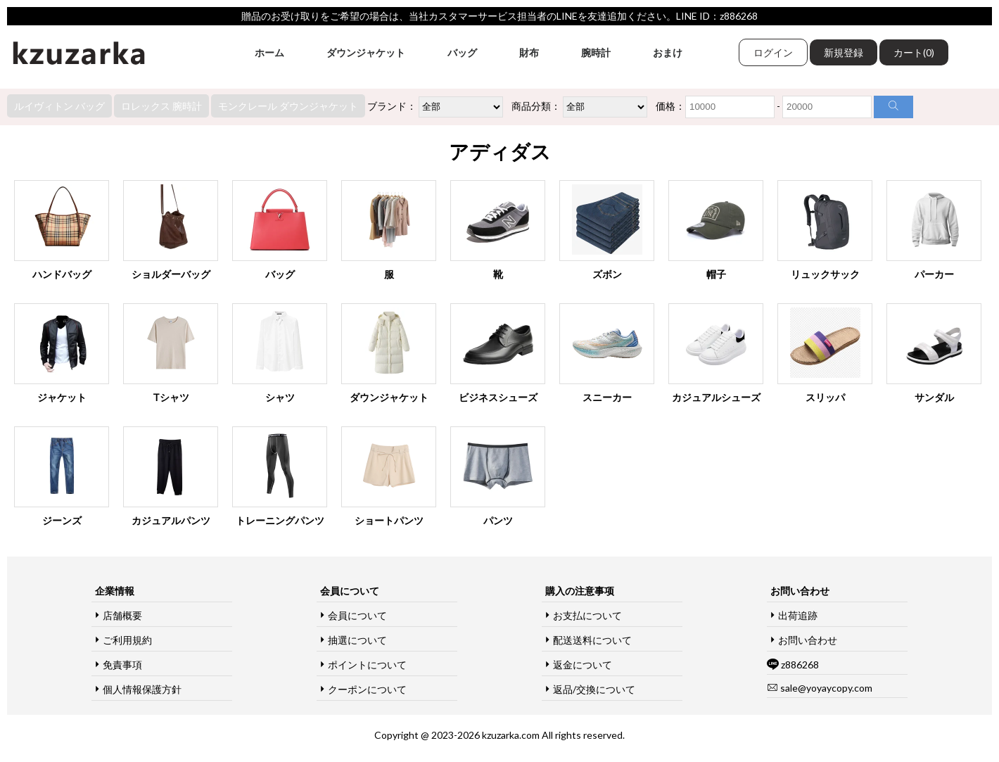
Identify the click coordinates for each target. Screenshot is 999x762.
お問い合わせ (807, 640)
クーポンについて (367, 689)
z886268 (800, 665)
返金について (582, 665)
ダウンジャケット (365, 52)
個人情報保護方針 (142, 689)
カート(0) (913, 52)
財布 (529, 52)
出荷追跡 (797, 615)
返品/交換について (594, 689)
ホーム (269, 52)
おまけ (667, 52)
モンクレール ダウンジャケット (288, 106)
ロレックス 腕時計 (161, 106)
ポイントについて (367, 665)
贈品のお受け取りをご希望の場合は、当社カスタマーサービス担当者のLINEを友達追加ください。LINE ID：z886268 (499, 16)
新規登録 (843, 52)
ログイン (773, 52)
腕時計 (596, 52)
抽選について (357, 640)
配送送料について (592, 640)
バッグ (462, 52)
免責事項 (122, 665)
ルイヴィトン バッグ (59, 106)
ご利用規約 (127, 640)
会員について (357, 615)
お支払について (587, 615)
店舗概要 (122, 615)
